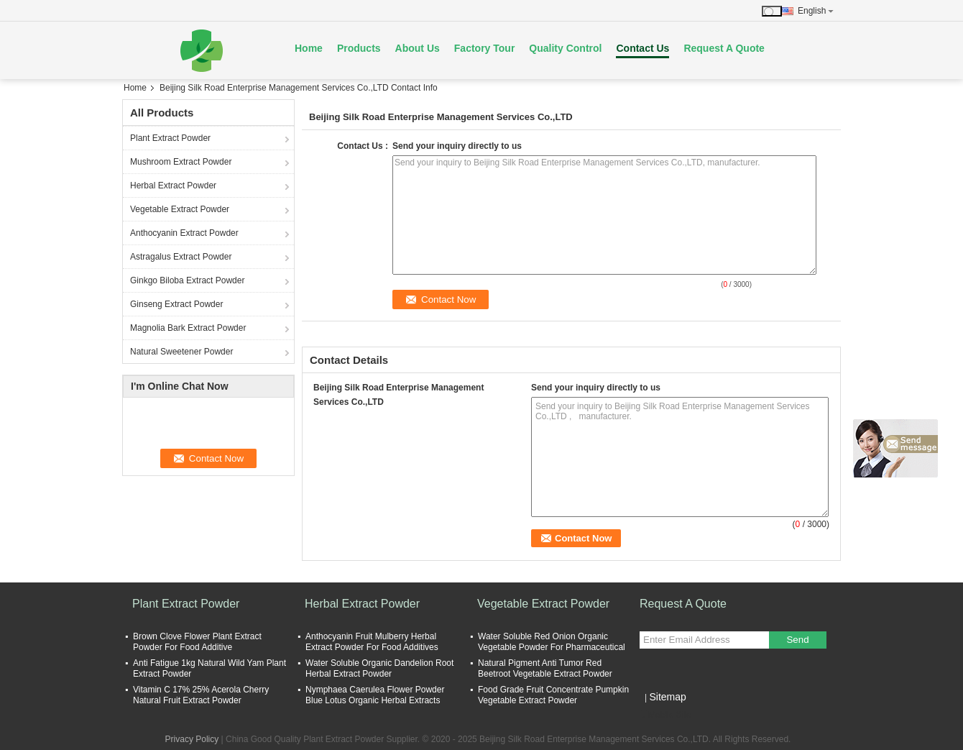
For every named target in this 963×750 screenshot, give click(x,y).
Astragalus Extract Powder (180, 257)
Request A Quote (724, 48)
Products (359, 48)
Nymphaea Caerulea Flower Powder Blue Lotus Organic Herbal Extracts (374, 695)
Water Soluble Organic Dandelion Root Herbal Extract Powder (379, 668)
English (816, 11)
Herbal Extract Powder (173, 185)
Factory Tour (484, 48)
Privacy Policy (192, 739)
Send (797, 639)
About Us (417, 48)
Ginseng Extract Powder (176, 304)
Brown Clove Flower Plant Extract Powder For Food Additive (197, 641)
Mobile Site (665, 715)
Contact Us (642, 48)
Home (309, 48)
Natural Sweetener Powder (181, 352)
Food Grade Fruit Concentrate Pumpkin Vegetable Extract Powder (553, 695)
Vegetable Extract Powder (179, 209)
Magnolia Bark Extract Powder (188, 328)
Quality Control (565, 48)
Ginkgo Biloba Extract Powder (187, 280)
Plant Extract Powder (170, 138)
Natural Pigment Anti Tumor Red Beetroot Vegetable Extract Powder (545, 668)
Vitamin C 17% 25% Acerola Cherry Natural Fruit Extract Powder (201, 695)
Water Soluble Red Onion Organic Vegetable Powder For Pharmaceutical (551, 641)
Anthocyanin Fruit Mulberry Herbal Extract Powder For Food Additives (371, 641)
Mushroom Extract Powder (180, 162)
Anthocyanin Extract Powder (184, 233)
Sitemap (667, 697)
